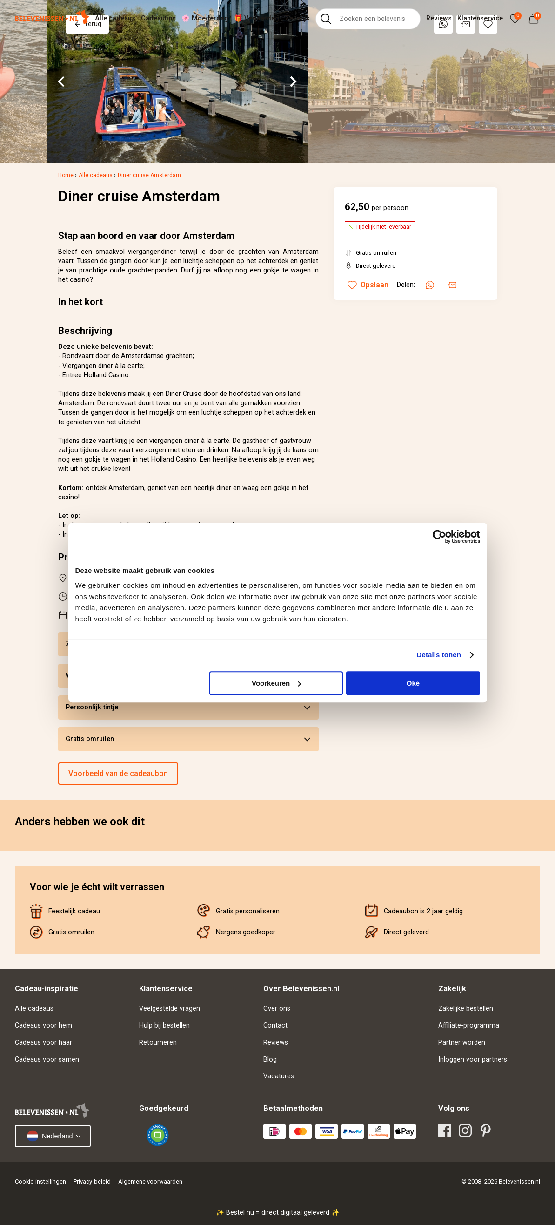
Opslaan (368, 285)
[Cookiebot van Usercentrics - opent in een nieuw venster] (439, 537)
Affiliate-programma (468, 1025)
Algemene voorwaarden (150, 1181)
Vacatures (278, 1076)
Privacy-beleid (92, 1181)
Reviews (439, 18)
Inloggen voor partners (472, 1059)
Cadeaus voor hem (43, 1025)
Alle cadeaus (115, 18)
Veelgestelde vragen (169, 1009)
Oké (413, 683)
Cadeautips (158, 18)
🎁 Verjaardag (256, 18)
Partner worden (461, 1043)
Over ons (276, 1009)
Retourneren (158, 1043)
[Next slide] (292, 81)
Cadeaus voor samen (47, 1059)
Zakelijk (297, 18)
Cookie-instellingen (40, 1181)
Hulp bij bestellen (164, 1025)
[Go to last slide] (62, 81)
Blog (270, 1059)
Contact (275, 1025)
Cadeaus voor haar (43, 1043)
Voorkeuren (276, 683)
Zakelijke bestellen (465, 1009)
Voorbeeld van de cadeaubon (118, 773)
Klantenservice (480, 18)
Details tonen (439, 655)
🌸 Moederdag (204, 18)
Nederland (50, 1136)
